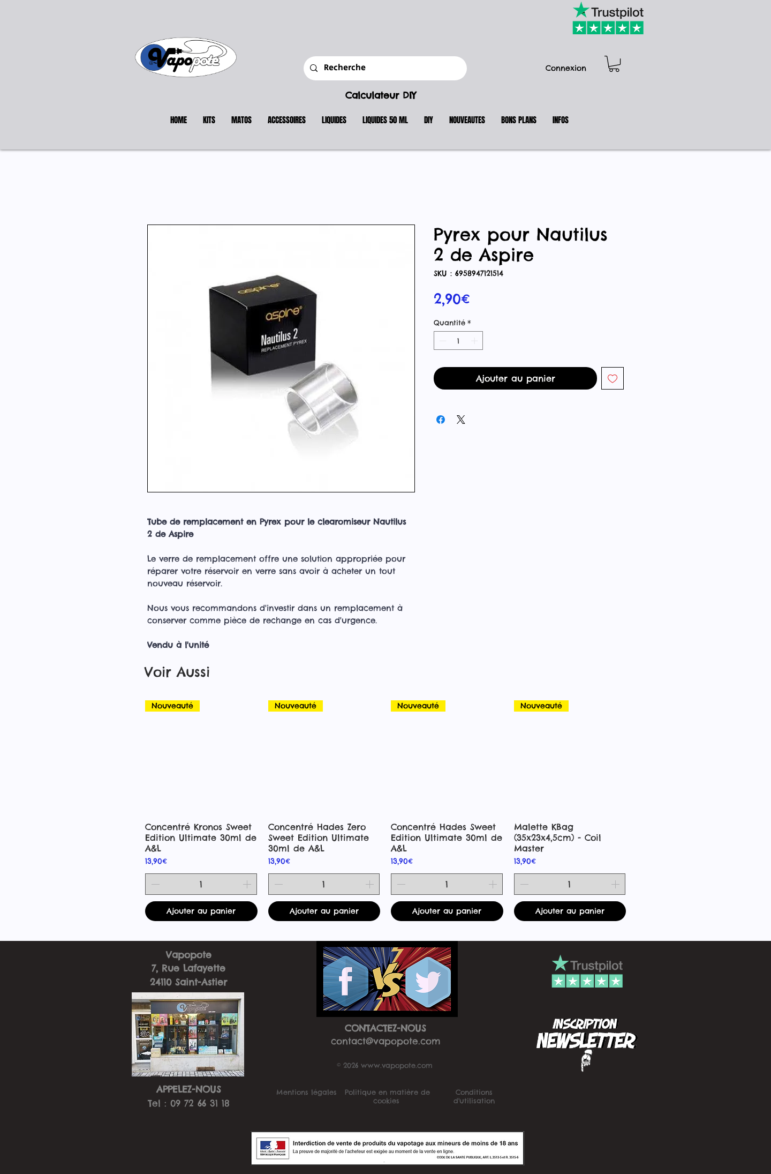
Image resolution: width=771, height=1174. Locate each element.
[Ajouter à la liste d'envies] (612, 378)
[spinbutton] (458, 341)
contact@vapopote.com (386, 1041)
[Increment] (475, 341)
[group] (385, 811)
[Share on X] (461, 419)
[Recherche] (384, 68)
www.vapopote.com (397, 1065)
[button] (614, 64)
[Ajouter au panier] (201, 911)
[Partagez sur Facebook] (440, 419)
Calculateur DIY (380, 95)
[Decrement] (441, 341)
